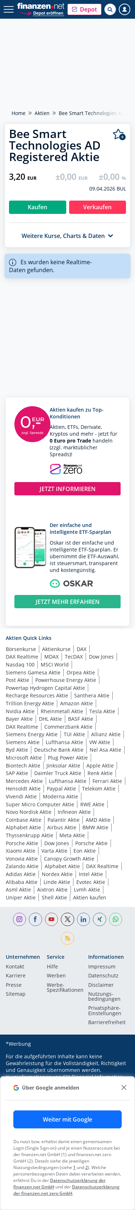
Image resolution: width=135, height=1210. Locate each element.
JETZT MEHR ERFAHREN (68, 602)
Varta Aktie (54, 850)
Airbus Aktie (61, 827)
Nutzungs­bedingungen (104, 996)
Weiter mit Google (67, 1119)
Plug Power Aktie (68, 757)
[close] (123, 1087)
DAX (81, 649)
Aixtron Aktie (52, 889)
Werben (56, 976)
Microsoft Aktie (24, 757)
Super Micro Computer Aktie (40, 804)
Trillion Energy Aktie (30, 703)
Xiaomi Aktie (20, 850)
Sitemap (16, 994)
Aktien (42, 113)
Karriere (16, 976)
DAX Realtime (22, 656)
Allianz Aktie (106, 734)
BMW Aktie (95, 827)
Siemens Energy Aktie (32, 734)
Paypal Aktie (61, 788)
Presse (14, 985)
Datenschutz (103, 976)
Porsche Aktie (22, 843)
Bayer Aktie (19, 718)
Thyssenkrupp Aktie (29, 835)
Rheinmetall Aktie (62, 711)
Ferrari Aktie (107, 781)
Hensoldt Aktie (23, 788)
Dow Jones (101, 656)
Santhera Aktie (91, 695)
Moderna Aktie (60, 796)
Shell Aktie (54, 897)
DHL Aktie (50, 718)
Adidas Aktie (21, 874)
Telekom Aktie (99, 788)
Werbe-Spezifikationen (65, 987)
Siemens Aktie (23, 742)
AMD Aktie (98, 819)
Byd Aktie (17, 749)
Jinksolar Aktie (63, 765)
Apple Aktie (100, 765)
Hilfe (52, 967)
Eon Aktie (84, 850)
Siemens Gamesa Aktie (33, 672)
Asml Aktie (18, 889)
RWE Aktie (92, 804)
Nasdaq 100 (20, 664)
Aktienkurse (56, 649)
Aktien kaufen (89, 897)
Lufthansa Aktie (64, 742)
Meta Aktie (72, 835)
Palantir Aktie (64, 819)
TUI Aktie (74, 734)
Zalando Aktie (22, 866)
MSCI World (55, 664)
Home (19, 113)
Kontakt (15, 967)
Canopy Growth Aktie (69, 858)
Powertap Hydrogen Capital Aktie (45, 687)
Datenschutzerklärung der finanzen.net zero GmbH (66, 1190)
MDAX (51, 656)
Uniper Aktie (21, 897)
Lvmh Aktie (87, 889)
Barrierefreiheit (107, 1023)
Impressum (102, 967)
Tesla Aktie (102, 711)
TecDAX (74, 656)
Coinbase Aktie (23, 819)
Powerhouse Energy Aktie (65, 680)
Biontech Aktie (23, 765)
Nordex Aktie (57, 874)
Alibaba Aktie (21, 882)
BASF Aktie (80, 718)
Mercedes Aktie (24, 781)
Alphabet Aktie (23, 827)
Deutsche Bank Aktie (59, 749)
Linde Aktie (57, 882)
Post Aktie (17, 680)
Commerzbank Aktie (68, 726)
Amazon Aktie (76, 703)
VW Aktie (99, 742)
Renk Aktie (100, 773)
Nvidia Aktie (20, 711)
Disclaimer (101, 985)
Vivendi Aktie (21, 796)
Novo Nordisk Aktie (28, 811)
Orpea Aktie (81, 672)
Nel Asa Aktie (105, 749)
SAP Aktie (17, 773)
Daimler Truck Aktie (57, 773)
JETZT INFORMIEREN (68, 489)
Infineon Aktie (74, 811)
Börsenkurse (21, 649)
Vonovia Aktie (22, 858)
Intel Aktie (91, 874)
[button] (84, 9)
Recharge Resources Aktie (37, 695)
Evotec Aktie (90, 882)
